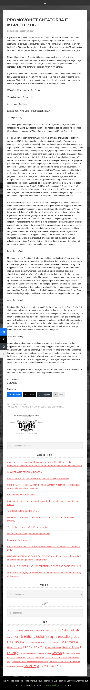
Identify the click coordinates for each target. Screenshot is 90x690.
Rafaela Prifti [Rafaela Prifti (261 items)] (65, 657)
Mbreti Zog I (46, 407)
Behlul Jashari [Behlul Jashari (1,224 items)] (34, 636)
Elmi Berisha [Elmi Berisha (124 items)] (30, 642)
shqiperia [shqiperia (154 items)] (11, 666)
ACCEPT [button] (68, 685)
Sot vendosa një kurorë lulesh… (22, 494)
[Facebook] (14, 394)
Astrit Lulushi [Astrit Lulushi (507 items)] (70, 630)
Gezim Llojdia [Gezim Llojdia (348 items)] (70, 647)
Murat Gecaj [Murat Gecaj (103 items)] (11, 658)
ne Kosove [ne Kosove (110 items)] (30, 658)
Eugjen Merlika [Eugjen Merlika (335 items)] (69, 641)
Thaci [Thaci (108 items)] (42, 666)
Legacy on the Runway (18, 540)
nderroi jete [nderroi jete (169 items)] (21, 658)
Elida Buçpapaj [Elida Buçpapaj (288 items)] (15, 641)
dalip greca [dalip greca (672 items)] (70, 636)
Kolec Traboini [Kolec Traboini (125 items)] (45, 653)
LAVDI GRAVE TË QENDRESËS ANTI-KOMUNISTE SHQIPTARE (38, 478)
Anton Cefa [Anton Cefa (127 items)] (34, 631)
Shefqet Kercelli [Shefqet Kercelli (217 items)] (72, 661)
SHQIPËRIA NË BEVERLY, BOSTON (24, 472)
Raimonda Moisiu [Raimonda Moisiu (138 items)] (19, 662)
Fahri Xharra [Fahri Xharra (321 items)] (14, 647)
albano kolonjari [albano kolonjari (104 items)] (12, 631)
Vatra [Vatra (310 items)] (47, 666)
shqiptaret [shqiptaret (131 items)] (19, 666)
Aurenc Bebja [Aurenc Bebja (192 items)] (13, 637)
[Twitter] (29, 394)
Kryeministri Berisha (30, 407)
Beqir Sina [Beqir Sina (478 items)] (54, 636)
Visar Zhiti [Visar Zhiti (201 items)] (56, 666)
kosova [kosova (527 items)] (57, 653)
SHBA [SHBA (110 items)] (61, 662)
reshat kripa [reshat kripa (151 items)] (43, 662)
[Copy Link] (44, 394)
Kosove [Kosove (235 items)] (66, 653)
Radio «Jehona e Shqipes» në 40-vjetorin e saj (29, 533)
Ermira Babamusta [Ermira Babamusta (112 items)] (52, 642)
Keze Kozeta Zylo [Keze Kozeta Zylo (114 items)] (33, 653)
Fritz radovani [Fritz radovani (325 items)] (53, 647)
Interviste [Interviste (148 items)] (23, 653)
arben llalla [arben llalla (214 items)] (44, 630)
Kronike (23, 404)
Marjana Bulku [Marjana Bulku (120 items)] (76, 653)
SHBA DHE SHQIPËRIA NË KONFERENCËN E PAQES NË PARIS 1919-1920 (44, 566)
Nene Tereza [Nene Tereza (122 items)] (39, 658)
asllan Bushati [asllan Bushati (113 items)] (56, 631)
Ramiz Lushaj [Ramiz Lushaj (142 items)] (32, 662)
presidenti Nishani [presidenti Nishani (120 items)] (51, 658)
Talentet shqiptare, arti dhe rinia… (23, 511)
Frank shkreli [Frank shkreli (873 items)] (33, 647)
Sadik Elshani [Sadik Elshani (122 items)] (54, 662)
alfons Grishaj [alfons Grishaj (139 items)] (23, 631)
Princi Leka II (59, 407)
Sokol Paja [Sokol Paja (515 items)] (31, 666)
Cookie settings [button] (52, 685)
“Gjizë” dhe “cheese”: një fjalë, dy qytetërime (28, 527)
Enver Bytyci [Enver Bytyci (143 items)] (40, 642)
